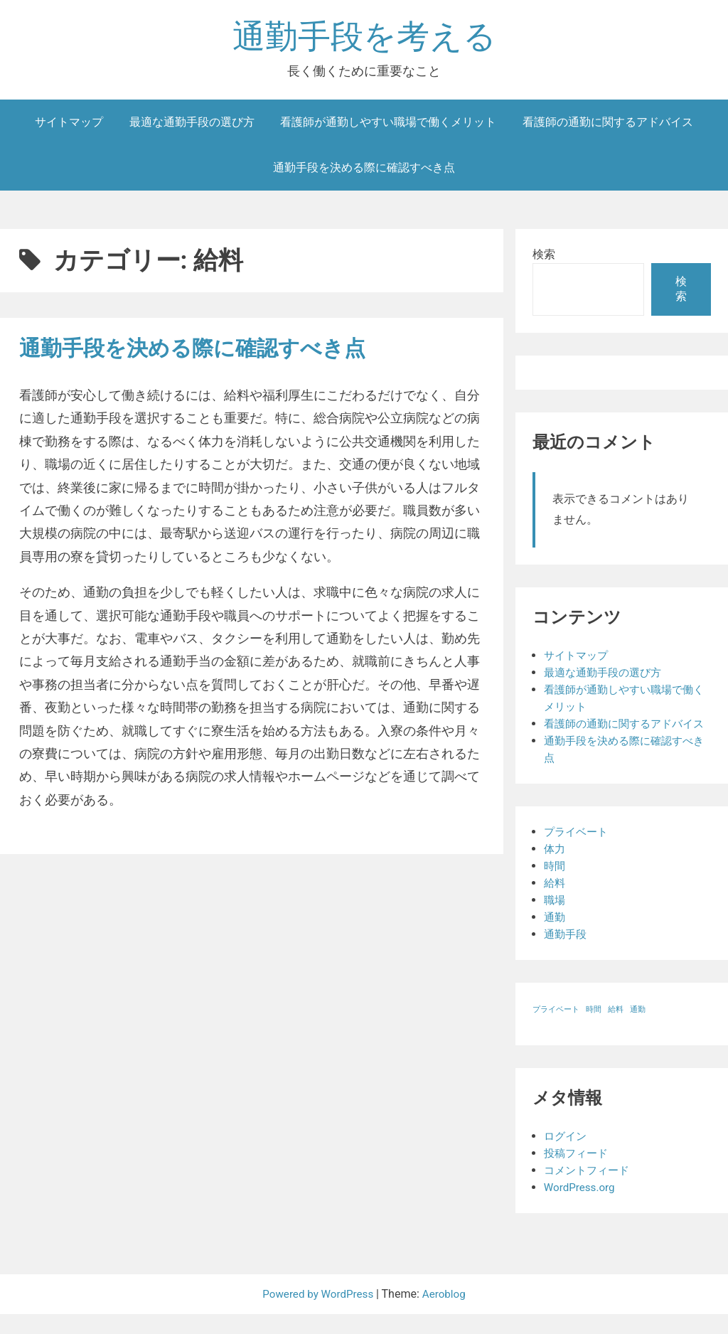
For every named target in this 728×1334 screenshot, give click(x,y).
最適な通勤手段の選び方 (192, 125)
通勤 (555, 937)
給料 (555, 902)
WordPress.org (581, 1207)
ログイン (566, 1156)
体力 (555, 868)
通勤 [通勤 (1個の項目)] (638, 1029)
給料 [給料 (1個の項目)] (615, 1029)
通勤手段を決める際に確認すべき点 (364, 170)
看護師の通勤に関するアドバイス (608, 125)
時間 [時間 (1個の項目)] (593, 1029)
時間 (555, 885)
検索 (543, 257)
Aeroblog (447, 1313)
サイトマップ (69, 125)
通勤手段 (566, 954)
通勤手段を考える (364, 38)
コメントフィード (589, 1190)
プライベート (578, 851)
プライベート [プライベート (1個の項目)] (555, 1029)
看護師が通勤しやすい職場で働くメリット (388, 125)
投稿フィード (578, 1173)
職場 (555, 920)
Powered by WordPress (318, 1313)
